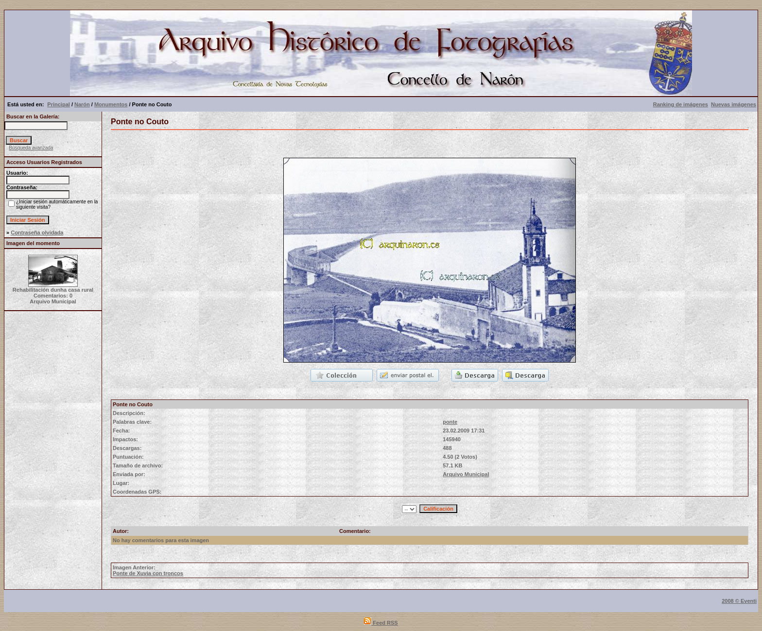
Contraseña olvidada (37, 232)
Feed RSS (381, 623)
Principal (58, 104)
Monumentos (110, 104)
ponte (450, 422)
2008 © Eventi (739, 601)
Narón (82, 104)
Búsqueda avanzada (31, 147)
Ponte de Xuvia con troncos (148, 573)
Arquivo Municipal (466, 474)
